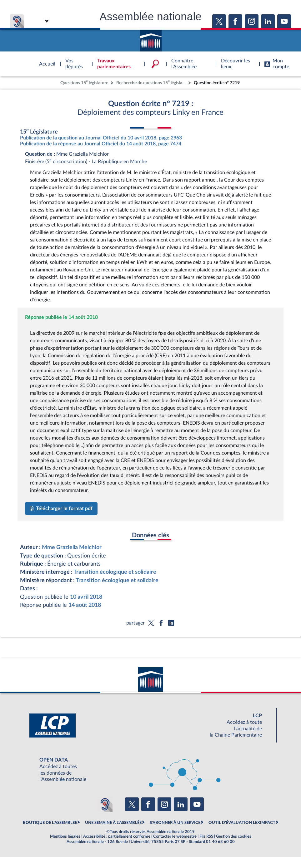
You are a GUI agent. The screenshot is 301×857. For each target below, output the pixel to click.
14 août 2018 (84, 605)
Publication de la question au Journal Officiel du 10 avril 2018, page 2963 (101, 137)
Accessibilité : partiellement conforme (116, 836)
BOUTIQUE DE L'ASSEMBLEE (50, 823)
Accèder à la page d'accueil (151, 38)
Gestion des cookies (233, 836)
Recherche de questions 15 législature (151, 82)
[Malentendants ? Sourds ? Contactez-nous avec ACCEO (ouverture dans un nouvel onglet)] (105, 804)
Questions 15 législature (84, 82)
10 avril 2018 (86, 597)
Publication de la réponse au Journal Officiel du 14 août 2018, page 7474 (100, 143)
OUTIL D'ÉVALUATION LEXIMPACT (241, 823)
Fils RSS (206, 836)
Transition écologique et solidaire (114, 572)
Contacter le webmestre (175, 836)
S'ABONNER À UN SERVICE (175, 823)
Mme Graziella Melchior (72, 547)
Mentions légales (65, 836)
